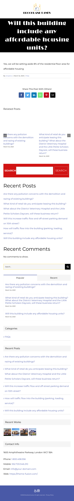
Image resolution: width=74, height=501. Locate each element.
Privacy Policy (50, 495)
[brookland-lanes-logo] (37, 4)
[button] (5, 135)
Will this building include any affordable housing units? (33, 238)
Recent (53, 278)
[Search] (68, 267)
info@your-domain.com (23, 469)
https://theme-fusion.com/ (23, 474)
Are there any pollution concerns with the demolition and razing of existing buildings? (36, 285)
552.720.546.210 (20, 464)
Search (10, 171)
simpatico (9, 76)
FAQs (27, 76)
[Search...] (34, 267)
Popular (20, 278)
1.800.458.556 (19, 459)
